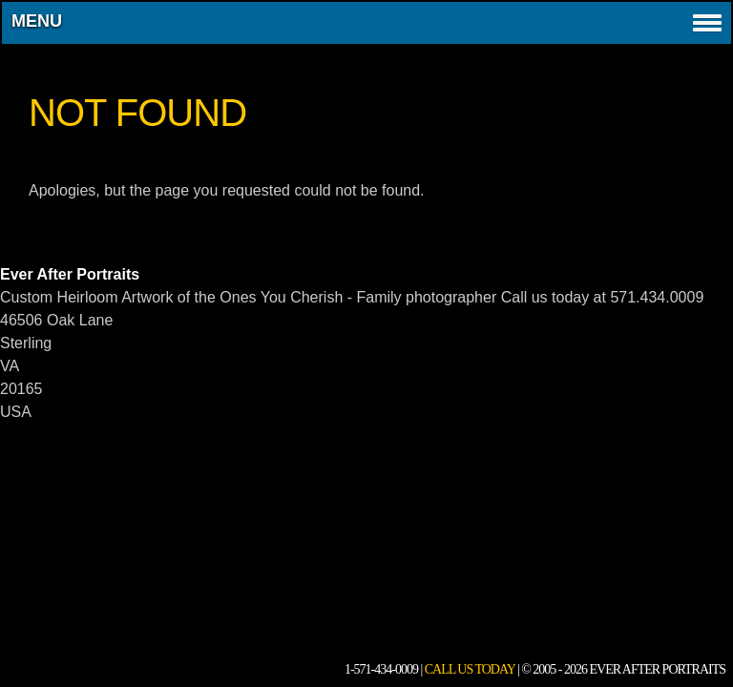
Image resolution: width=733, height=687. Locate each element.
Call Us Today (470, 669)
